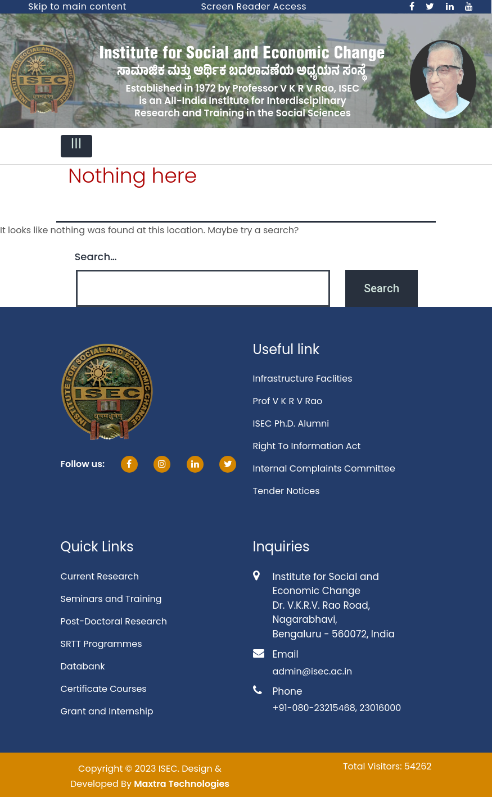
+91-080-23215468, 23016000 (337, 707)
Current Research (100, 576)
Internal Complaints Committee (324, 468)
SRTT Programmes (101, 643)
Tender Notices (286, 490)
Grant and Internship (107, 711)
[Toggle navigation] (76, 146)
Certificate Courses (104, 688)
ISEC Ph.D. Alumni (291, 423)
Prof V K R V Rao (288, 401)
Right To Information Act (307, 446)
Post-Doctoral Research (114, 621)
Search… (96, 257)
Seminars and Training (111, 598)
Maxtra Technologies (181, 783)
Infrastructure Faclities (303, 378)
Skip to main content (77, 6)
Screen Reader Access (254, 6)
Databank (83, 666)
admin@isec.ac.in (313, 671)
